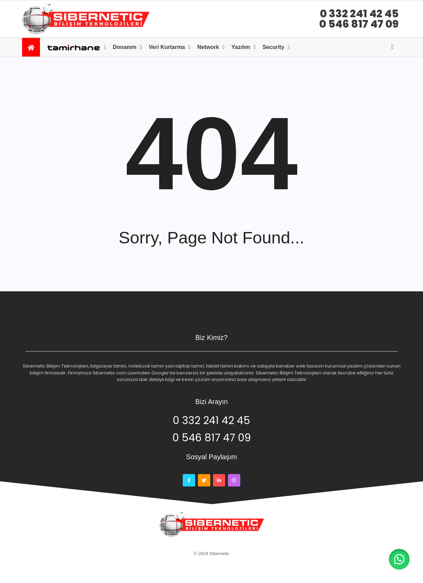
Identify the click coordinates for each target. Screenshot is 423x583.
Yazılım (240, 47)
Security (273, 47)
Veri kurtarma (167, 47)
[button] (399, 559)
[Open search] (392, 47)
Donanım (124, 47)
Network (208, 47)
